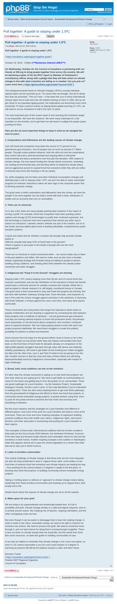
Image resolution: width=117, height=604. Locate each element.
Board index (13, 19)
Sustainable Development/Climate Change (73, 19)
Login (109, 24)
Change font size (109, 18)
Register (100, 24)
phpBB (50, 600)
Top (111, 566)
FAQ (91, 24)
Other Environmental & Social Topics (36, 19)
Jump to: (54, 577)
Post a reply (11, 36)
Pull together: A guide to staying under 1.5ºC (36, 31)
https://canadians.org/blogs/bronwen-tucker (27, 557)
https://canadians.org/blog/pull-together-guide (28, 56)
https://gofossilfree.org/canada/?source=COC (49, 84)
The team (62, 595)
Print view (104, 18)
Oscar (11, 46)
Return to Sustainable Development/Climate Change (27, 577)
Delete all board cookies (78, 595)
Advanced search (105, 12)
